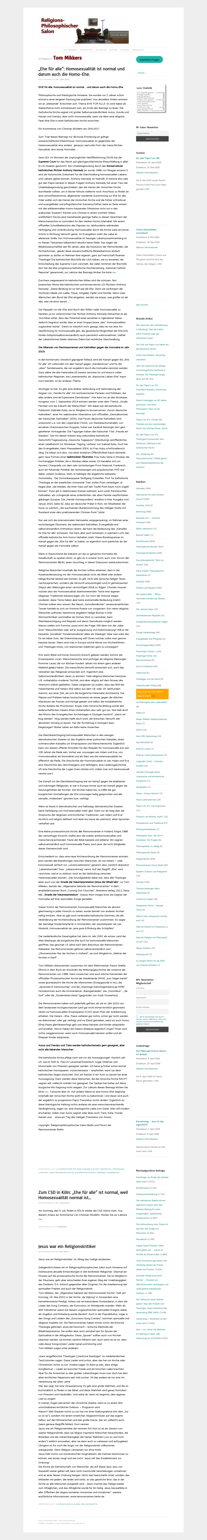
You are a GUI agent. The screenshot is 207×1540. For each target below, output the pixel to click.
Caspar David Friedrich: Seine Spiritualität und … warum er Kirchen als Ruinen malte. (150, 1250)
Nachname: (141, 997)
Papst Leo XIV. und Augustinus (150, 806)
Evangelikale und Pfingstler (149, 639)
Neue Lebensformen (146, 799)
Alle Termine (142, 305)
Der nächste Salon (144, 609)
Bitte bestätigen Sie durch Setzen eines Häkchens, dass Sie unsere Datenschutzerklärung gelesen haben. (151, 1020)
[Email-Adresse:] (152, 133)
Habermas (141, 673)
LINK (147, 189)
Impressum (138, 50)
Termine (101, 1173)
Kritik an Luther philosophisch (150, 755)
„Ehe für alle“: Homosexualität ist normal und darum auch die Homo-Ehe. (81, 71)
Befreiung (106, 1169)
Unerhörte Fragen (149, 60)
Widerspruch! (142, 954)
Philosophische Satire (146, 852)
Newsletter (86, 50)
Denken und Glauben (69, 1504)
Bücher (113, 50)
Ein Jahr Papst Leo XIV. (148, 158)
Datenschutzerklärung (146, 1194)
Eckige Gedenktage (145, 632)
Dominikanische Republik (148, 615)
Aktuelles (101, 50)
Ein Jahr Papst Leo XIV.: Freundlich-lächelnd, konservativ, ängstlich (151, 389)
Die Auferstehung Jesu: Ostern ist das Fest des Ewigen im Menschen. (152, 1228)
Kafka (139, 713)
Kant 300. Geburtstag (146, 736)
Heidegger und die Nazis (148, 679)
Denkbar (140, 581)
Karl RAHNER (143, 742)
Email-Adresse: (143, 1007)
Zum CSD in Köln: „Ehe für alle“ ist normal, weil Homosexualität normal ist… (83, 1194)
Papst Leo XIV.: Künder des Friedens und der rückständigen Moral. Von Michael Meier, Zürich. (152, 424)
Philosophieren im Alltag (147, 846)
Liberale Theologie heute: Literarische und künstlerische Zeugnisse (150, 776)
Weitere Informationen (147, 172)
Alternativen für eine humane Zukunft (79, 1169)
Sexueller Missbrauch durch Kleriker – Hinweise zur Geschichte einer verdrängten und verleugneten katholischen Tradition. (152, 1284)
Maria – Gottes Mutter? (147, 793)
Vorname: (140, 988)
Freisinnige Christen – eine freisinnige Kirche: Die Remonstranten (148, 655)
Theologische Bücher (146, 553)
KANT (139, 730)
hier (114, 272)
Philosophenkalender (146, 829)
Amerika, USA (142, 505)
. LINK (156, 1081)
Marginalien (141, 787)
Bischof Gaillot (143, 535)
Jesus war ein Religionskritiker (67, 1246)
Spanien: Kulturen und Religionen (151, 871)
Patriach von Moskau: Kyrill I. (149, 816)
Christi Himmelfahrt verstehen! (146, 231)
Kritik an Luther (143, 749)
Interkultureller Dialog (146, 685)
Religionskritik (89, 1504)
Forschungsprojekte (145, 645)
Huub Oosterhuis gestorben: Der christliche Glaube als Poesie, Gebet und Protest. (151, 1265)
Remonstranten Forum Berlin (149, 865)
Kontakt (125, 50)
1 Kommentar (112, 1173)
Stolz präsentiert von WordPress (56, 1521)
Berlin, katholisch (144, 528)
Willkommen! (70, 50)
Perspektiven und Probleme (149, 823)
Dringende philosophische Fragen (152, 622)
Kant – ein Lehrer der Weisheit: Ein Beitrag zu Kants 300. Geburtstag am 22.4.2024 (151, 1334)
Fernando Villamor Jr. (72, 1523)
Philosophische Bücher (147, 546)
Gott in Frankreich (144, 666)
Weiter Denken (143, 948)
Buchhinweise (142, 541)
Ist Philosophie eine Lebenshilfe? (152, 702)
